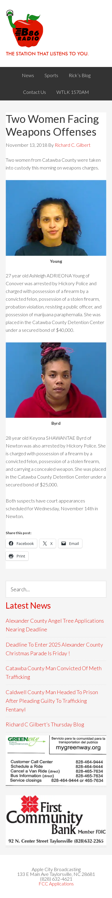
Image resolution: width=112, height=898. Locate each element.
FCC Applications (56, 883)
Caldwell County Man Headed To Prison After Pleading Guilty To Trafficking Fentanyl (52, 701)
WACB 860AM (56, 33)
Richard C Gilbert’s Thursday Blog (45, 724)
